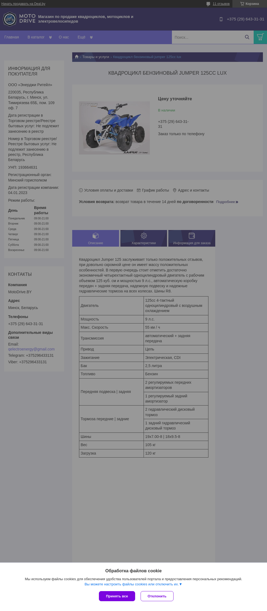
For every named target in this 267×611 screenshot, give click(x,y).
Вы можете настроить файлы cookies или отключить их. (131, 584)
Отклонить (157, 596)
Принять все (117, 596)
